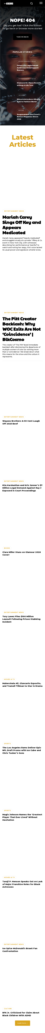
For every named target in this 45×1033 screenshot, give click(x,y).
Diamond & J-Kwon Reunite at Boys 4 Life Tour (29, 83)
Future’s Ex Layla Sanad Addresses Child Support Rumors (28, 67)
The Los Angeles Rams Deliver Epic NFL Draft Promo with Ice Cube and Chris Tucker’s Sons (21, 750)
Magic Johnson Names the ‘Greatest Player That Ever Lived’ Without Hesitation (22, 817)
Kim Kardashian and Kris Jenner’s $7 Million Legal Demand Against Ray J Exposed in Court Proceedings (22, 488)
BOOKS (21, 110)
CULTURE (8, 1009)
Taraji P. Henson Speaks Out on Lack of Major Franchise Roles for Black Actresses (22, 884)
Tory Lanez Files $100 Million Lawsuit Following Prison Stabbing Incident (21, 619)
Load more (22, 1023)
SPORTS (7, 743)
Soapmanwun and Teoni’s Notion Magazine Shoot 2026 (28, 116)
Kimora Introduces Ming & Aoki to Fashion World (28, 100)
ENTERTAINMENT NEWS (27, 61)
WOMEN (21, 95)
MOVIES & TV (9, 679)
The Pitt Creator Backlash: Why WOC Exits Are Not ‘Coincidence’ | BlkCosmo (21, 328)
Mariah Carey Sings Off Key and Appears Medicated (21, 225)
